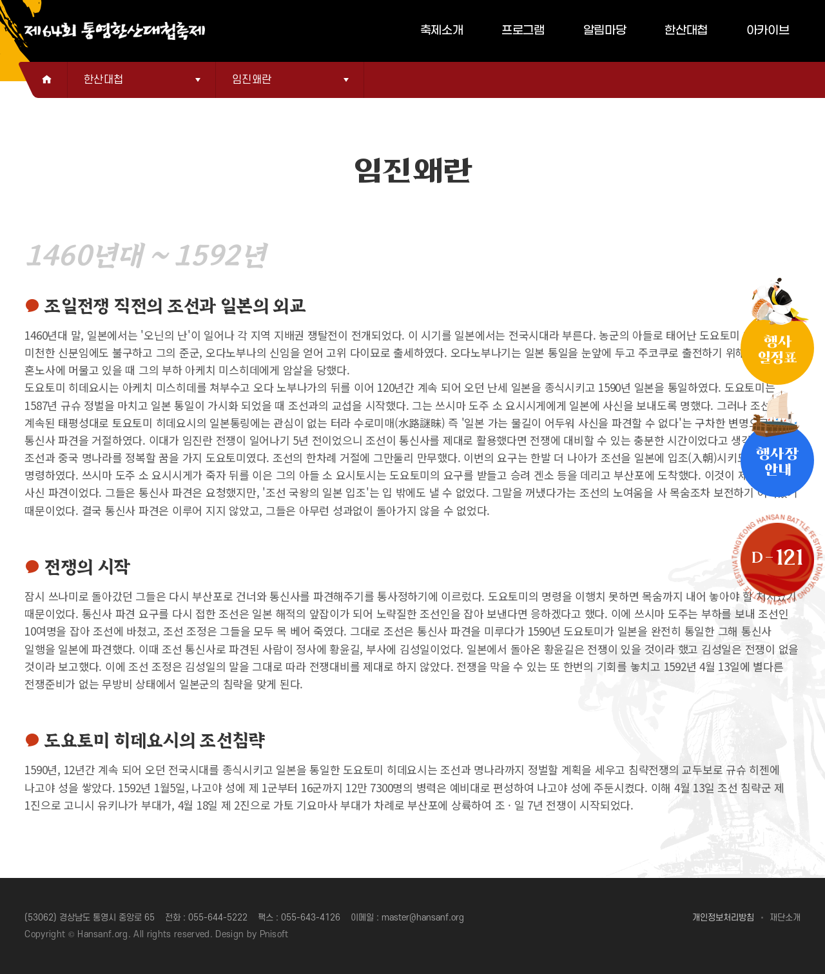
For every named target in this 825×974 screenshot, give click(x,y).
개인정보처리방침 (723, 917)
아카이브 (768, 30)
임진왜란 (251, 80)
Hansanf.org (102, 934)
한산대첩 (686, 30)
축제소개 (441, 30)
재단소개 (785, 917)
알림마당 (604, 30)
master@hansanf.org (423, 917)
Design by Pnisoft (252, 934)
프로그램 (523, 30)
